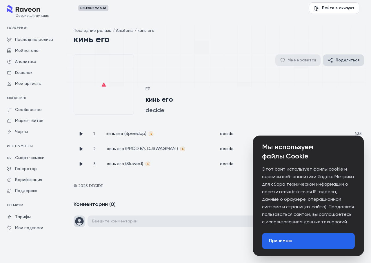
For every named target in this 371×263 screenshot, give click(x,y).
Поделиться (343, 60)
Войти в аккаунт (334, 8)
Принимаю (280, 241)
